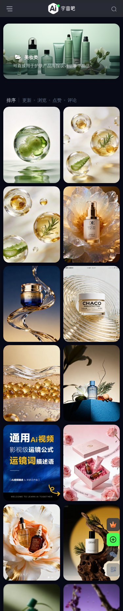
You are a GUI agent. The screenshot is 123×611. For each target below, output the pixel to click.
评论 (72, 100)
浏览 (42, 100)
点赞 (57, 100)
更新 (26, 100)
